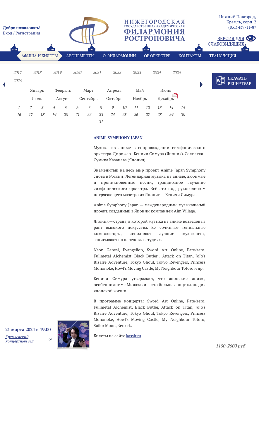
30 (183, 114)
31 (101, 121)
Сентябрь (88, 98)
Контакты (190, 55)
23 (101, 114)
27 (147, 114)
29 (171, 114)
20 (66, 114)
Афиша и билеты (39, 55)
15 (183, 107)
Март (88, 90)
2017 (17, 72)
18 (42, 114)
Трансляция (222, 55)
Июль (37, 98)
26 (136, 114)
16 (19, 114)
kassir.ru (133, 335)
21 (77, 114)
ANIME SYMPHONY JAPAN (118, 137)
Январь (37, 90)
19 (54, 114)
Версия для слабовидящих (232, 41)
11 (136, 107)
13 (159, 107)
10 (124, 107)
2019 (57, 72)
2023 (137, 72)
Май (140, 90)
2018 (37, 72)
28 (159, 114)
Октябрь (114, 98)
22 (89, 114)
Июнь (165, 90)
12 (147, 107)
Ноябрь (140, 98)
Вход (7, 33)
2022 (117, 72)
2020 (77, 72)
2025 (176, 72)
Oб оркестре (157, 55)
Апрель (114, 90)
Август (62, 98)
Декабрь (166, 98)
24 (112, 114)
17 (30, 114)
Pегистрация (28, 33)
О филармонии (119, 55)
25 (124, 114)
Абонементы (80, 55)
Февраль (63, 90)
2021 (97, 72)
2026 (17, 80)
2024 (156, 72)
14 (171, 107)
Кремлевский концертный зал (19, 339)
